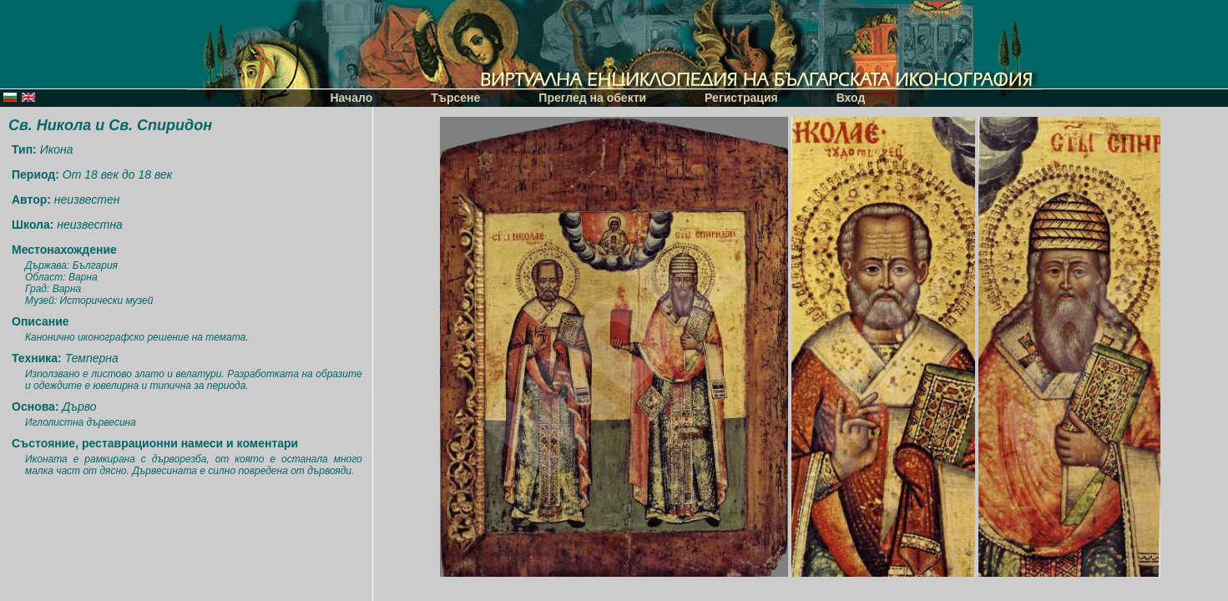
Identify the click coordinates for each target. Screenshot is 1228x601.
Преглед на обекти (592, 97)
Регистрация (741, 97)
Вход (851, 97)
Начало (352, 97)
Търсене (455, 97)
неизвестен (87, 199)
